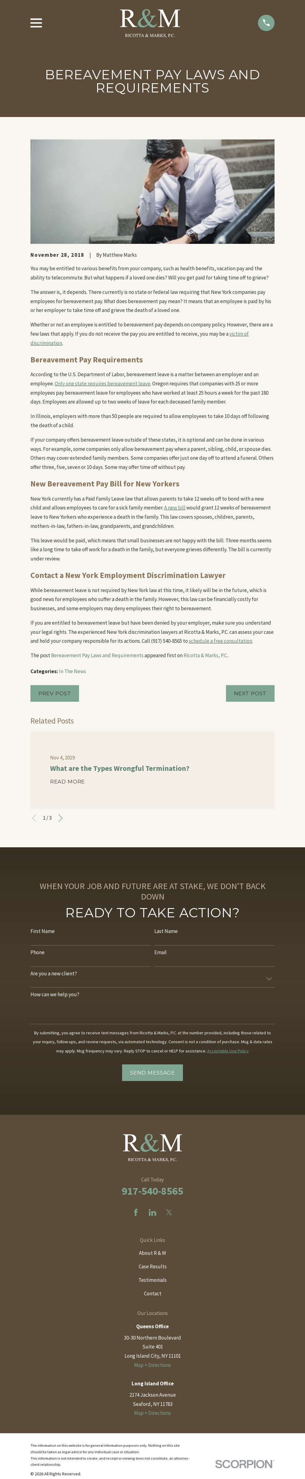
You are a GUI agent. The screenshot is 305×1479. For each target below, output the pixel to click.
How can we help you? (54, 994)
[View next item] (60, 818)
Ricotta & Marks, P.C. (206, 655)
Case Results (153, 1266)
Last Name (166, 931)
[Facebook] (136, 1212)
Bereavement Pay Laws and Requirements (97, 655)
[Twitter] (169, 1212)
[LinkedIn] (152, 1212)
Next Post (250, 693)
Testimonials (152, 1280)
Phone (37, 952)
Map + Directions (152, 1365)
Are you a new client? (53, 973)
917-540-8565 (152, 1190)
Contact (152, 1293)
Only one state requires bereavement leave (102, 383)
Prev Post (54, 693)
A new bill (174, 507)
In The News (72, 671)
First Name (42, 931)
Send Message (152, 1073)
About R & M (152, 1253)
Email (160, 952)
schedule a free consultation (220, 641)
